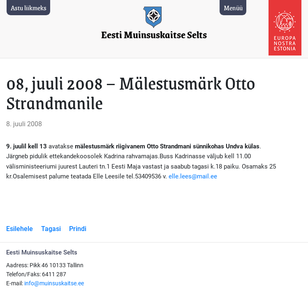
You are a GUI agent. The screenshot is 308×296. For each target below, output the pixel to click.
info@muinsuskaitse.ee (54, 283)
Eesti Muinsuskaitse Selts (154, 35)
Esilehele (19, 229)
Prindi (77, 229)
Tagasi (51, 229)
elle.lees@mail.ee (193, 176)
